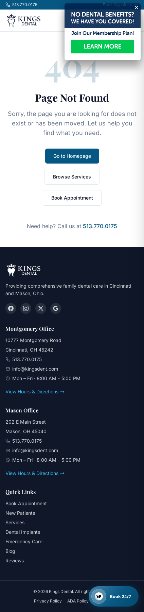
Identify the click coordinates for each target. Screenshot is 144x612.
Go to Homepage (72, 156)
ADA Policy (78, 601)
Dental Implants (22, 532)
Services (14, 522)
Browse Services (72, 177)
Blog (10, 551)
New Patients (20, 513)
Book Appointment (72, 198)
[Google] (55, 308)
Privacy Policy (48, 601)
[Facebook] (10, 308)
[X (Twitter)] (40, 308)
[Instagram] (25, 308)
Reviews (14, 560)
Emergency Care (23, 541)
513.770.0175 (21, 4)
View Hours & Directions (35, 391)
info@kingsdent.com (35, 369)
